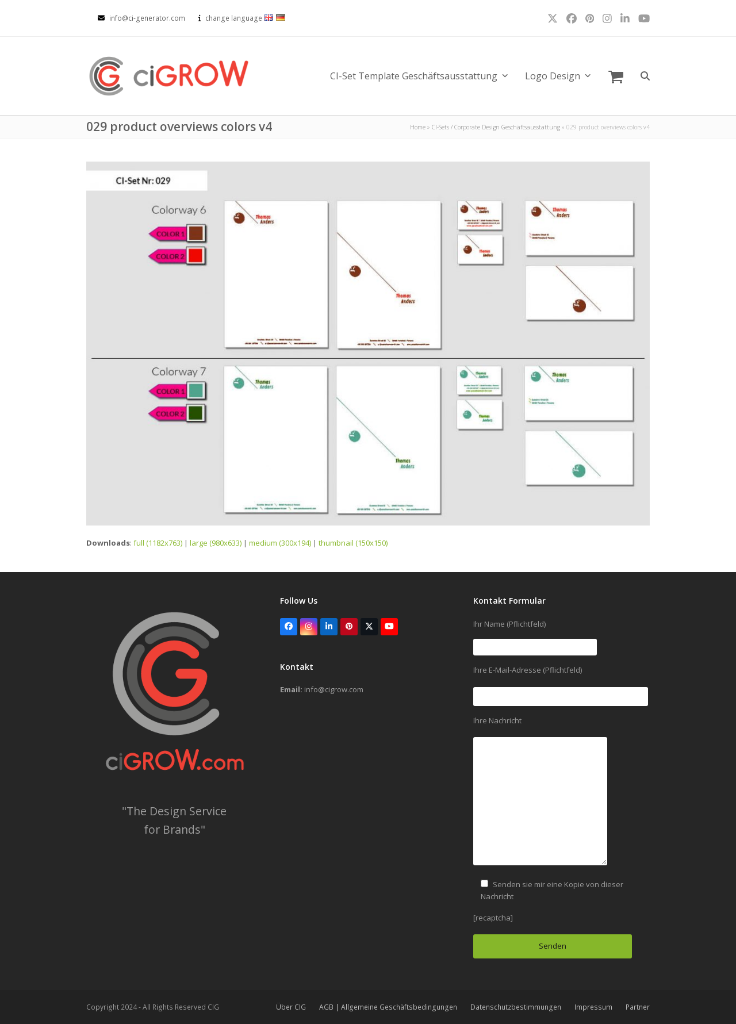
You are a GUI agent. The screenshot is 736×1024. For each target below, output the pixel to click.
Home (417, 127)
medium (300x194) (280, 543)
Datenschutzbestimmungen (515, 1007)
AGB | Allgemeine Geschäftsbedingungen (388, 1007)
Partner (638, 1007)
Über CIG (291, 1007)
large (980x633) (215, 543)
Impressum (593, 1007)
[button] (616, 76)
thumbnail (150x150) (353, 543)
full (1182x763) (157, 543)
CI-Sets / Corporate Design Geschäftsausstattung (496, 127)
